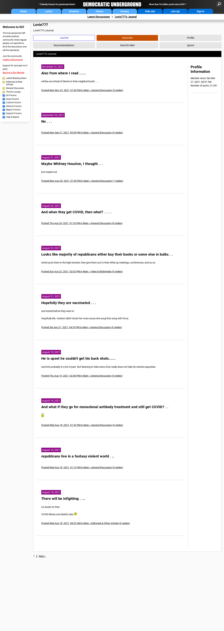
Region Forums (13, 109)
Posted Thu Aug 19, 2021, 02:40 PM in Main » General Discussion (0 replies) (81, 375)
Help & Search (12, 117)
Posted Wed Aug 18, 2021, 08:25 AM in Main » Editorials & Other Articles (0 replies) (85, 523)
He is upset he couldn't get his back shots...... (78, 359)
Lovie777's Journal (126, 16)
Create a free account (13, 59)
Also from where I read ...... (63, 73)
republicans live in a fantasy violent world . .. (77, 456)
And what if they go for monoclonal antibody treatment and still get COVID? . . (104, 407)
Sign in (200, 11)
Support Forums (14, 113)
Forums (124, 11)
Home (23, 11)
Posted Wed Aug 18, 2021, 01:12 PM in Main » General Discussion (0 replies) (82, 467)
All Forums (11, 95)
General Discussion (15, 88)
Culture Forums (13, 102)
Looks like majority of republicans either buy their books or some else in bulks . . (107, 254)
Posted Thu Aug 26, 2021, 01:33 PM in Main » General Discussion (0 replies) (81, 223)
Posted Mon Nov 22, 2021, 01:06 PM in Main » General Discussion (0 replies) (82, 90)
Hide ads (150, 11)
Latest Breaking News (16, 78)
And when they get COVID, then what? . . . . (76, 212)
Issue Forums (12, 99)
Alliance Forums (14, 106)
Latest (48, 11)
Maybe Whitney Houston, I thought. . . (72, 164)
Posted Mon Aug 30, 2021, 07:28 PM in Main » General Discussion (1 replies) (82, 180)
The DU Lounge (13, 92)
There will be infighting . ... (63, 499)
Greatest (74, 11)
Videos (99, 11)
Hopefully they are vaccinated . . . (68, 303)
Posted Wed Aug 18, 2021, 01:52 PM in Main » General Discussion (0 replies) (82, 425)
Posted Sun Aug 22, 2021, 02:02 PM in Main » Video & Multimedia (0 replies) (82, 271)
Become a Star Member (13, 72)
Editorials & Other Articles (14, 83)
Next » (42, 556)
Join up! (175, 11)
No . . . (46, 121)
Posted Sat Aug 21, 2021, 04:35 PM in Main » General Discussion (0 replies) (81, 327)
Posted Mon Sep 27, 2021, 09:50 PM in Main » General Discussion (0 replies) (82, 132)
